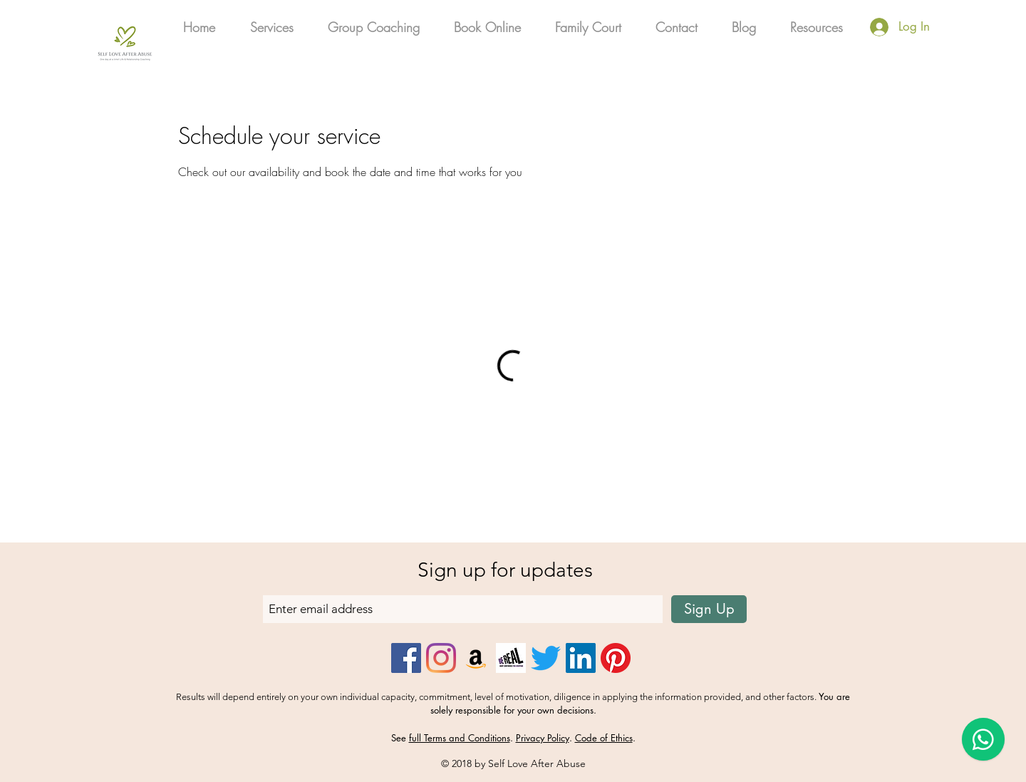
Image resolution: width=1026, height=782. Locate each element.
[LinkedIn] (581, 658)
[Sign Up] (709, 609)
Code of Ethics (604, 737)
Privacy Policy (542, 737)
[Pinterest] (616, 658)
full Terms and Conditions (459, 737)
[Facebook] (406, 658)
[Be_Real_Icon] (511, 658)
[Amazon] (476, 658)
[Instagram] (441, 658)
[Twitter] (546, 658)
